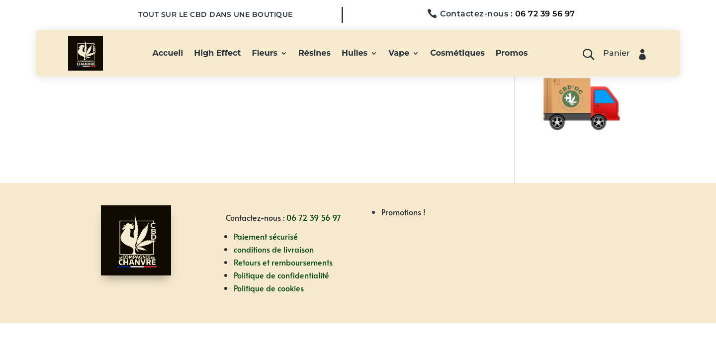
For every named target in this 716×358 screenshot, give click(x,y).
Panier (616, 54)
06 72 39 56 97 (545, 13)
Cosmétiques (457, 54)
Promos (512, 54)
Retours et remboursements (283, 262)
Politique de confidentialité (281, 274)
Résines (314, 54)
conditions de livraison (274, 249)
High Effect (217, 54)
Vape (398, 54)
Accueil (168, 54)
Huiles (354, 54)
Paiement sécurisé (266, 236)
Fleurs (265, 54)
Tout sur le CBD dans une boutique (215, 14)
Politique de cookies (269, 287)
